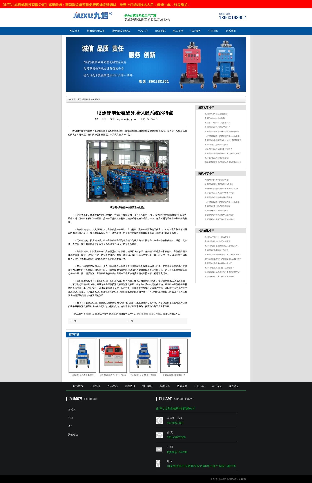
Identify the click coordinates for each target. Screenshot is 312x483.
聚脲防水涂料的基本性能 (215, 118)
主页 (79, 99)
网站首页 (75, 30)
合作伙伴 (164, 386)
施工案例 (178, 30)
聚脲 (103, 119)
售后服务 (196, 30)
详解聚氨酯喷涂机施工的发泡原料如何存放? (222, 272)
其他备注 (98, 445)
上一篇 (130, 321)
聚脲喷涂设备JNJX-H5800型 (174, 375)
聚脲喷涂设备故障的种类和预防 (217, 206)
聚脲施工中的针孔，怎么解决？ (217, 123)
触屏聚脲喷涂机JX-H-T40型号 (82, 375)
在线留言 (75, 399)
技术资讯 (96, 99)
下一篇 (73, 321)
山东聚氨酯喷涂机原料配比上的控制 (219, 215)
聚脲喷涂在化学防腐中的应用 (216, 145)
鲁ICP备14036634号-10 (220, 479)
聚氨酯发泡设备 (96, 30)
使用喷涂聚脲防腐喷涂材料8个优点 (219, 184)
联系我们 (231, 30)
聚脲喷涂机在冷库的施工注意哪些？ (219, 268)
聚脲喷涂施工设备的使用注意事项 (218, 197)
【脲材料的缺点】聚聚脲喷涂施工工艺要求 (222, 136)
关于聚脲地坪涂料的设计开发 (216, 180)
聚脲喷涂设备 (155, 313)
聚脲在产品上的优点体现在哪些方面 (219, 193)
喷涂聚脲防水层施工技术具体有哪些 (219, 219)
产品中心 (143, 30)
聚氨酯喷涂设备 (121, 30)
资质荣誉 (182, 386)
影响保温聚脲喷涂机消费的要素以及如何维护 (223, 162)
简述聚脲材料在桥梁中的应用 (216, 211)
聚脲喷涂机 (142, 313)
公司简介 (213, 30)
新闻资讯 (160, 30)
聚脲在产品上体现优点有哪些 (216, 158)
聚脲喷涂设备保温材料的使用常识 (218, 263)
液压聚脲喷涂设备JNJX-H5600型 (143, 375)
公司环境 (199, 386)
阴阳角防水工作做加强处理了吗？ (218, 149)
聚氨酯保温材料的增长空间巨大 (217, 127)
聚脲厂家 (90, 313)
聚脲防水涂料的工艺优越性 (216, 114)
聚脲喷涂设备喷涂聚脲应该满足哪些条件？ (222, 131)
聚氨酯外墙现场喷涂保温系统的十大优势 (221, 189)
